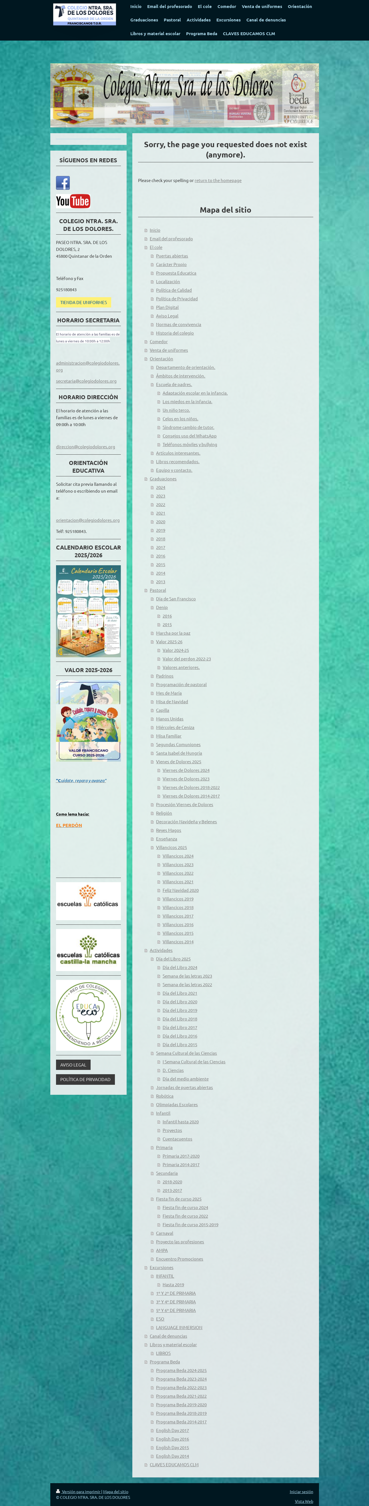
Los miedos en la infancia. (187, 401)
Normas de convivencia (178, 324)
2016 (160, 555)
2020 (160, 521)
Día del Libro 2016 (180, 1035)
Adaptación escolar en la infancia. (195, 393)
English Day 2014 (172, 1456)
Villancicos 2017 (178, 915)
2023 (160, 495)
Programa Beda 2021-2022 (181, 1396)
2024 (160, 487)
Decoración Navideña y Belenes (186, 821)
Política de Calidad (174, 290)
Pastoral (158, 590)
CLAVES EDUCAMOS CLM (174, 1464)
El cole (156, 247)
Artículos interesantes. (178, 453)
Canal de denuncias (168, 1336)
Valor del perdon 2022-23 (187, 658)
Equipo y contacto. (174, 470)
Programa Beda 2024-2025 (181, 1370)
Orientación (161, 358)
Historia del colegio (175, 332)
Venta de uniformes (169, 350)
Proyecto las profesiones (180, 1241)
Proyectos (172, 1130)
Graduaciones (163, 478)
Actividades (161, 950)
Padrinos (164, 675)
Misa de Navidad (172, 701)
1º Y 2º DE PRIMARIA (176, 1293)
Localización (168, 281)
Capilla (162, 710)
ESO (160, 1318)
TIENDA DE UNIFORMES (83, 302)
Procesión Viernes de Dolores (184, 804)
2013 (160, 581)
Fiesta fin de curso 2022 (185, 1216)
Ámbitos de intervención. (180, 375)
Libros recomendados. (178, 461)
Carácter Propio (171, 264)
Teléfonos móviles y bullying (190, 444)
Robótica (164, 1095)
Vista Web (304, 1501)
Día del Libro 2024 (180, 967)
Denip (162, 607)
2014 (160, 573)
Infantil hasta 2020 (181, 1121)
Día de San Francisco (176, 598)
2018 (160, 538)
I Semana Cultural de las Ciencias (194, 1061)
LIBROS (163, 1353)
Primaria (164, 1147)
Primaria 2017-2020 (181, 1156)
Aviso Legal (167, 315)
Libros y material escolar (173, 1344)
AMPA (162, 1250)
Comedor (159, 341)
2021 (160, 513)
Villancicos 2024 (178, 855)
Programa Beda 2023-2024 (181, 1378)
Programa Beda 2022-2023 (181, 1387)
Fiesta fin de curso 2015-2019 (190, 1224)
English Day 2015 (172, 1447)
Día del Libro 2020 (180, 1001)
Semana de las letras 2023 (187, 975)
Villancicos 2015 (178, 933)
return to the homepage (218, 180)
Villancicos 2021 (178, 881)
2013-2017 (172, 1190)
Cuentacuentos (177, 1138)
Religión (164, 813)
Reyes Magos (168, 830)
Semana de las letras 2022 (187, 984)
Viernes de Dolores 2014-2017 (191, 795)
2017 (160, 547)
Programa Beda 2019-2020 (181, 1404)
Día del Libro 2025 (173, 958)
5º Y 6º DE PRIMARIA (176, 1310)
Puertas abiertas (172, 255)
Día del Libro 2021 (180, 993)
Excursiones (161, 1267)
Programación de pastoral (181, 684)
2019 (160, 530)
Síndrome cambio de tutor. (188, 427)
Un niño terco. (176, 410)
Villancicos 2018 (178, 907)
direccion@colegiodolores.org (85, 446)
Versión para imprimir (78, 1491)
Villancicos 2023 (178, 864)
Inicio (155, 230)
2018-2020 (172, 1181)
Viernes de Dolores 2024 (186, 770)
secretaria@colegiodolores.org (86, 381)
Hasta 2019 (173, 1284)
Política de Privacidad (177, 298)
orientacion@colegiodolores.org (88, 520)
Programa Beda (165, 1361)
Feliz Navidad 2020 (181, 890)
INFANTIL (165, 1276)
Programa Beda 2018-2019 (181, 1413)
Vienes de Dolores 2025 (178, 761)
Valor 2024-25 (176, 650)
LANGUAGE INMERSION (179, 1327)
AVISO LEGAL (73, 1064)
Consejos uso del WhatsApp (190, 435)
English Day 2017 (172, 1430)
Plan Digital (167, 307)
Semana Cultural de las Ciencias (186, 1053)
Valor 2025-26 (169, 641)
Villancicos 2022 (178, 873)
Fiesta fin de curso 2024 (185, 1207)
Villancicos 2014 (178, 941)
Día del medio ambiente (186, 1078)
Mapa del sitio (115, 1491)
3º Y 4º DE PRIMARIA (176, 1301)
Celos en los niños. (180, 418)
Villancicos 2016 (178, 924)
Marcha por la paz (173, 633)
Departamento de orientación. (185, 367)
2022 (160, 504)
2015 (160, 564)
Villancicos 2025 (171, 847)
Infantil (163, 1113)
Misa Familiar (168, 735)
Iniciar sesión (301, 1491)
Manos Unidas (169, 718)
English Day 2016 (172, 1438)
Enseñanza (166, 838)
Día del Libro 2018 (180, 1018)
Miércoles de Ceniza (175, 727)
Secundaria (167, 1173)
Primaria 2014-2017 (181, 1164)
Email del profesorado (171, 238)
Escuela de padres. (174, 384)
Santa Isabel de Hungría (179, 753)
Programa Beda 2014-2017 (181, 1421)
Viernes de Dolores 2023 (186, 778)
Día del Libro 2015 (180, 1044)
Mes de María (169, 693)
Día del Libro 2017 (180, 1027)
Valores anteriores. (181, 667)
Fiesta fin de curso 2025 (179, 1198)
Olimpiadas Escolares (177, 1104)
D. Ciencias (173, 1070)
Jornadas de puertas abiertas (184, 1087)
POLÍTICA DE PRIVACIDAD (85, 1079)
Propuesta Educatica (176, 272)
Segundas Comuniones (178, 744)
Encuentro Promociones (179, 1258)
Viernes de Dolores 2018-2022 (191, 787)
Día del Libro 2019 (180, 1010)
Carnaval (164, 1233)
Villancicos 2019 (178, 898)
